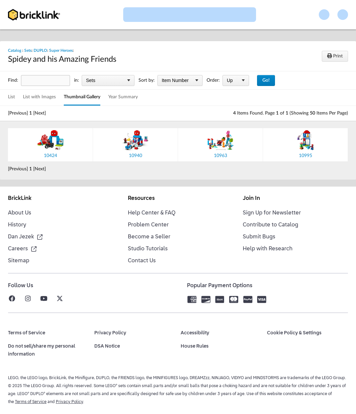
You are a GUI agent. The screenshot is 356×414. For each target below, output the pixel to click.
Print (335, 55)
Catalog (14, 50)
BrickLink (20, 198)
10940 (135, 155)
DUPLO (40, 50)
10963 (220, 155)
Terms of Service (30, 402)
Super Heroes (61, 50)
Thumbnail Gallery (82, 97)
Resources (141, 198)
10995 (305, 155)
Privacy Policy (69, 402)
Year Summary (123, 97)
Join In (251, 198)
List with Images (39, 97)
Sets (28, 50)
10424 (50, 155)
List (11, 97)
